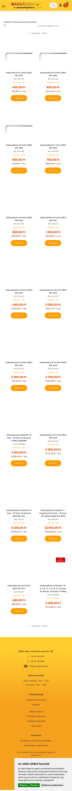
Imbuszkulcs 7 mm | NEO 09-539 (53, 147)
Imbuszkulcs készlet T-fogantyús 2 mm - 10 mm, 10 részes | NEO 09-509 (53, 514)
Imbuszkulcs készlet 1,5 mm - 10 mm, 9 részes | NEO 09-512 (19, 514)
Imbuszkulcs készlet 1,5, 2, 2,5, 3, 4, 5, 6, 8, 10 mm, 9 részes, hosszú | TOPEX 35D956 (53, 589)
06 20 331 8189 (37, 662)
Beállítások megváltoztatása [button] (52, 785)
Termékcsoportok (36, 717)
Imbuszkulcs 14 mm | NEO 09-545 (53, 364)
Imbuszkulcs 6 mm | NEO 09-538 (19, 147)
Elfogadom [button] (23, 785)
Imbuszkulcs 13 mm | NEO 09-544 (19, 364)
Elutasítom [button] (34, 785)
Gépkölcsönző (36, 712)
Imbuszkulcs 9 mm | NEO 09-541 (53, 219)
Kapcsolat (36, 727)
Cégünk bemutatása (36, 701)
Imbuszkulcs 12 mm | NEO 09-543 (53, 292)
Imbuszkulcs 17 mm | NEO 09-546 (53, 437)
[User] (60, 5)
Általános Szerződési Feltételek (36, 741)
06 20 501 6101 (37, 657)
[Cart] (65, 5)
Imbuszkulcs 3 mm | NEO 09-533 (19, 74)
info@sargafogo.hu (38, 667)
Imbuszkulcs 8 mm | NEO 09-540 (19, 219)
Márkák (36, 705)
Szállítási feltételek (36, 722)
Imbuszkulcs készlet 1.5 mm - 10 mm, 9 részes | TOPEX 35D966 (19, 438)
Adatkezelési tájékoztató (36, 746)
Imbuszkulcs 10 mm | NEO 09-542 (19, 292)
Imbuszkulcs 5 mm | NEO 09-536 (53, 74)
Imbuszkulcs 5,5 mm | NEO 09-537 (19, 588)
